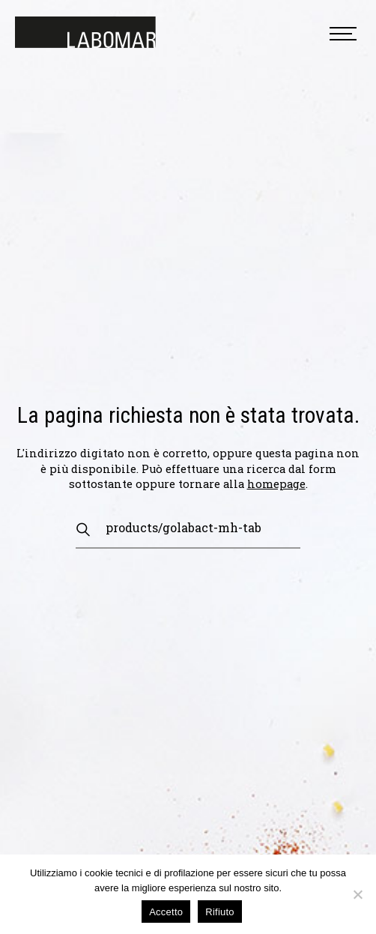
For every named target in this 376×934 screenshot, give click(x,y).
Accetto (166, 912)
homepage (276, 484)
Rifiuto (219, 912)
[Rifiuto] (357, 894)
